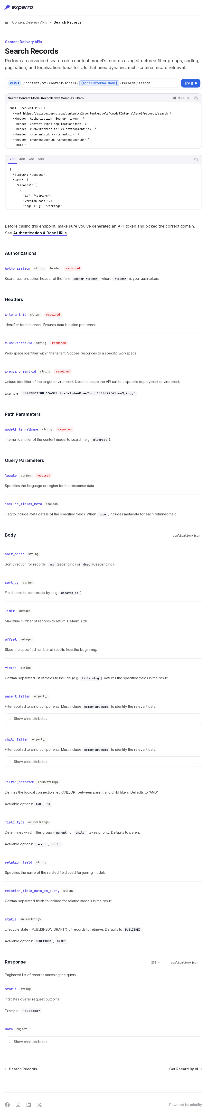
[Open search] (191, 8)
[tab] (12, 159)
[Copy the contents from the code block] (196, 98)
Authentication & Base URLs (40, 232)
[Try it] (190, 83)
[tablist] (98, 159)
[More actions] (200, 7)
